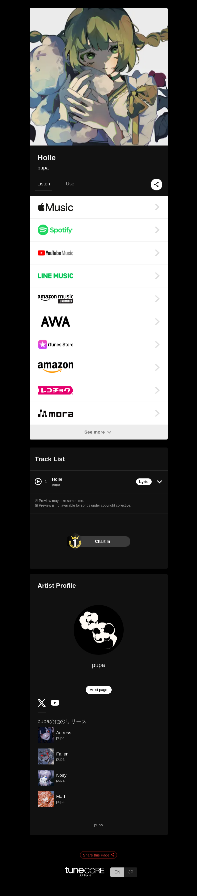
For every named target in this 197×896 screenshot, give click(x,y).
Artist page (98, 690)
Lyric (143, 481)
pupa (43, 167)
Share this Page (98, 855)
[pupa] (99, 630)
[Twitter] (42, 705)
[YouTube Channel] (55, 704)
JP (130, 871)
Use (70, 183)
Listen (44, 183)
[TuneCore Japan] (85, 874)
